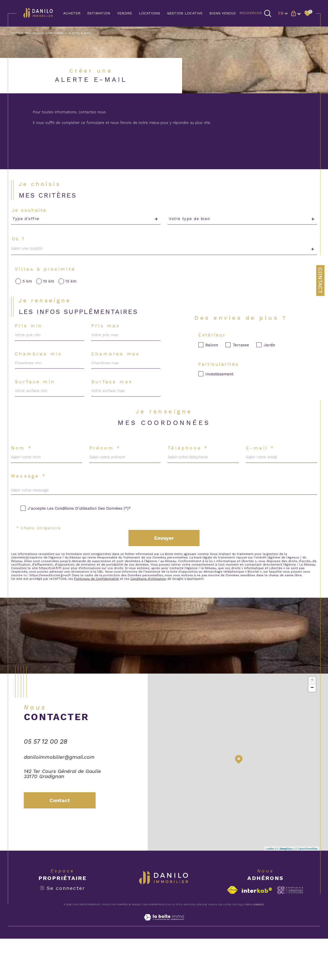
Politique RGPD (241, 934)
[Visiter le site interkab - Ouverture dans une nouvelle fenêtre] (257, 919)
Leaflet (270, 877)
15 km (72, 290)
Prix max (107, 337)
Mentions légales (194, 934)
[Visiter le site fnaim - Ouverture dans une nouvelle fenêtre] (232, 919)
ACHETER (71, 13)
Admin (212, 934)
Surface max (113, 396)
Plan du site (173, 934)
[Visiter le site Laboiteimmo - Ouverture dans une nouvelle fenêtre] (164, 952)
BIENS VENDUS (223, 13)
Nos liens (224, 934)
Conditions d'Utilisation (152, 607)
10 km (50, 290)
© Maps (284, 877)
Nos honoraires (153, 934)
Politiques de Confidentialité (99, 607)
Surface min (37, 396)
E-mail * (261, 466)
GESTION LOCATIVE (185, 13)
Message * (30, 495)
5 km (28, 290)
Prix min (30, 337)
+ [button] (312, 710)
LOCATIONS (149, 13)
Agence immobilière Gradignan (39, 33)
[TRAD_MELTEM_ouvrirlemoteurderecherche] (255, 13)
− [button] (312, 717)
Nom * (22, 466)
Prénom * (106, 466)
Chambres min (40, 366)
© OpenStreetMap (306, 877)
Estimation (98, 13)
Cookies (259, 934)
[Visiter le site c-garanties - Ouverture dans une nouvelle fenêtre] (290, 920)
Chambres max (117, 366)
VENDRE (124, 13)
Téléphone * (189, 466)
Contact (320, 280)
